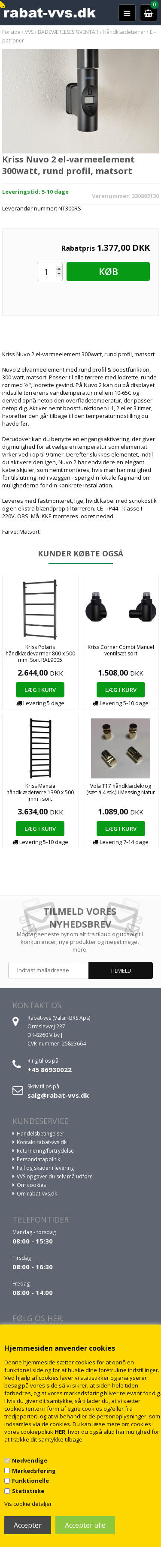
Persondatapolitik (38, 1159)
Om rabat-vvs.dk (37, 1193)
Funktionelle (30, 1480)
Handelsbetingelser (40, 1133)
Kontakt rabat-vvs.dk (42, 1142)
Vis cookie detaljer (28, 1504)
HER (60, 1432)
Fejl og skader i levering (45, 1168)
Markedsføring (34, 1471)
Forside (11, 32)
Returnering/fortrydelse (45, 1150)
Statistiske (28, 1491)
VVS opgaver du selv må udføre (55, 1176)
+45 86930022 (49, 1069)
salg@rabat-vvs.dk (58, 1095)
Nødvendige (29, 1460)
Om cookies (31, 1185)
